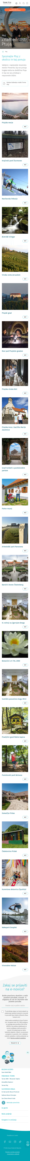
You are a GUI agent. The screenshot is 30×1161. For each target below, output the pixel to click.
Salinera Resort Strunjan (9, 1095)
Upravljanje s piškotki (13, 1154)
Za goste (5, 1108)
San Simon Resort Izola (8, 1098)
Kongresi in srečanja (9, 1120)
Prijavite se (15, 1043)
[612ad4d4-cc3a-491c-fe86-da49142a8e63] (15, 1006)
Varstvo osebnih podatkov (18, 1038)
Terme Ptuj (5, 1085)
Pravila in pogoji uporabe (12, 1152)
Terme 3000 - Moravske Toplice (11, 1079)
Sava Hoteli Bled (6, 1072)
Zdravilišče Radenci (7, 1082)
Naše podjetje (7, 1114)
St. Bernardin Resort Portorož (10, 1092)
